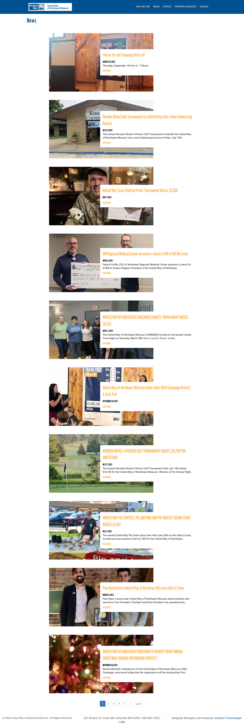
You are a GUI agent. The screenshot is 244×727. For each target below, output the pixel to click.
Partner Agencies (185, 6)
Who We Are (143, 6)
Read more (107, 70)
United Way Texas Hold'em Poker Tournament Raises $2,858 (140, 190)
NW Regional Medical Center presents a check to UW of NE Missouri (145, 253)
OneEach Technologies (227, 718)
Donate (204, 6)
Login (122, 721)
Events (167, 6)
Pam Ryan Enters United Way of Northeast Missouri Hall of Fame (143, 588)
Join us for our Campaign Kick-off (124, 55)
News (156, 6)
